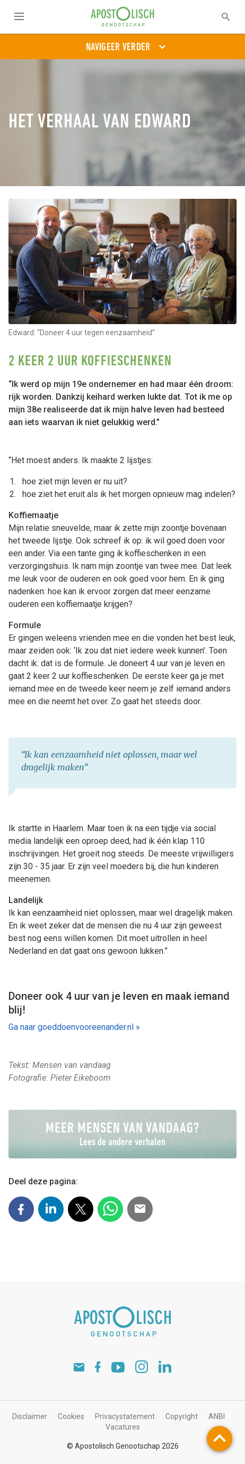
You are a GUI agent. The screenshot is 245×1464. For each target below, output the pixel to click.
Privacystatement (125, 1416)
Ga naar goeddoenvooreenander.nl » (74, 1027)
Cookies (71, 1416)
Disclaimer (29, 1416)
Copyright (181, 1416)
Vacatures (123, 1427)
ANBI (216, 1416)
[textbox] (219, 17)
